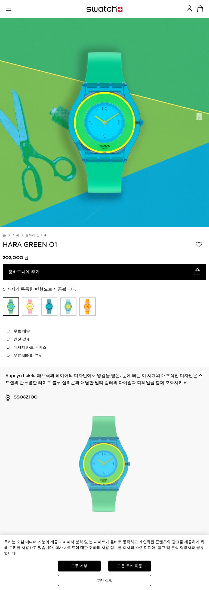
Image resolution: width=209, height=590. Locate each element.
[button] (8, 9)
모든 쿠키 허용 (129, 566)
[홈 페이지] (104, 9)
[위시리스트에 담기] (199, 244)
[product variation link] (11, 306)
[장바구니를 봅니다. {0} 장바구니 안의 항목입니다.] (200, 8)
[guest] (189, 8)
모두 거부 (79, 566)
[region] (104, 562)
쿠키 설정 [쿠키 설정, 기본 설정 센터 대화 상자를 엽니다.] (104, 581)
